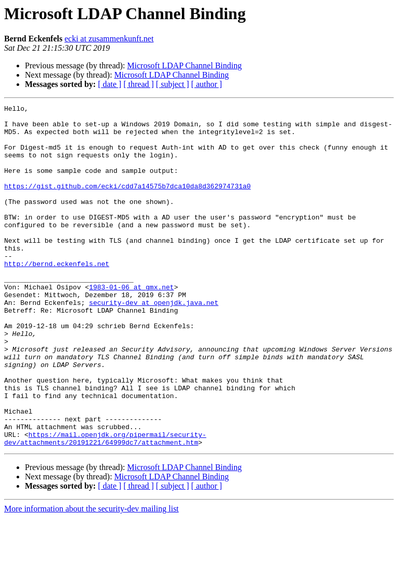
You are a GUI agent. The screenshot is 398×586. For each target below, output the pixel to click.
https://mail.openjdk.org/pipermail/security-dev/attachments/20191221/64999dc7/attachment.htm (105, 505)
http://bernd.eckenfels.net (56, 296)
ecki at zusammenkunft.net (108, 38)
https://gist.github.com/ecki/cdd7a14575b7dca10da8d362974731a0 (127, 203)
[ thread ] (138, 84)
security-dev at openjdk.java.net (154, 342)
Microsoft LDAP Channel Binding (184, 65)
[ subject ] (172, 84)
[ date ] (109, 84)
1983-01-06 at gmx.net (131, 324)
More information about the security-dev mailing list (91, 577)
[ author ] (206, 84)
